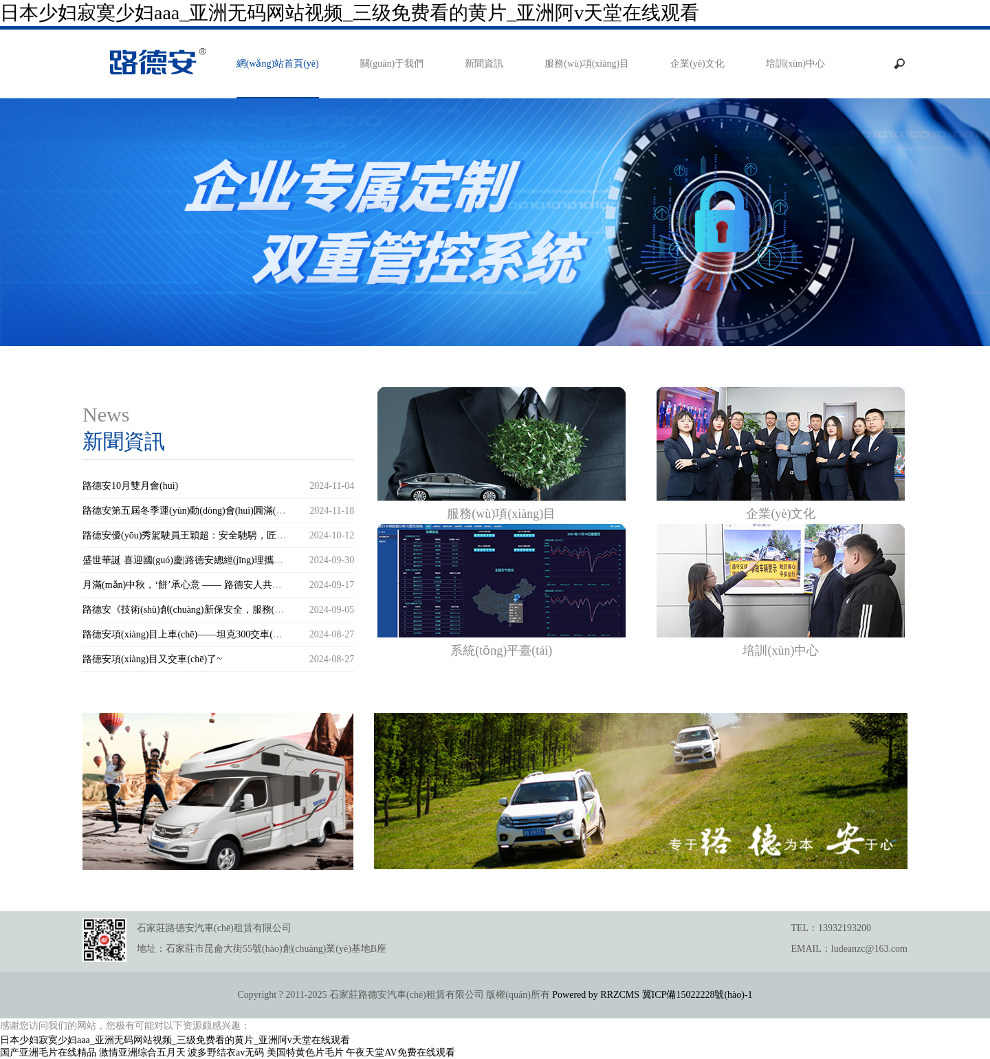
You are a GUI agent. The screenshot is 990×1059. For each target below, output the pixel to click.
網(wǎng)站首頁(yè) (277, 63)
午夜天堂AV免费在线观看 (400, 1052)
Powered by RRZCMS (594, 995)
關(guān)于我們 (392, 63)
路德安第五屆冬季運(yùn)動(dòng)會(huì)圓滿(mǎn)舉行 (199, 510)
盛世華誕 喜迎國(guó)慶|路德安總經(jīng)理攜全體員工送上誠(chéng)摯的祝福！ (250, 560)
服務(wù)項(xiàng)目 (586, 63)
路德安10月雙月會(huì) (130, 486)
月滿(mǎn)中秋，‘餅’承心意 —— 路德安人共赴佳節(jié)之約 (209, 585)
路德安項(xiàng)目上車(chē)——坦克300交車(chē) (185, 634)
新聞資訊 (484, 63)
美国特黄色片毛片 (305, 1052)
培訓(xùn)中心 (795, 63)
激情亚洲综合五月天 (142, 1052)
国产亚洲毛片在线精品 (48, 1052)
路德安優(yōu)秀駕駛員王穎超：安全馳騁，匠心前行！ (198, 535)
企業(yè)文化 (697, 63)
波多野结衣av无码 (226, 1052)
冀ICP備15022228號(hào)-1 (697, 995)
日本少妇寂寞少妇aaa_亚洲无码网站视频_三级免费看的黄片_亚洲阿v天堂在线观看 (349, 12)
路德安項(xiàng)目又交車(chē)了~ (152, 659)
